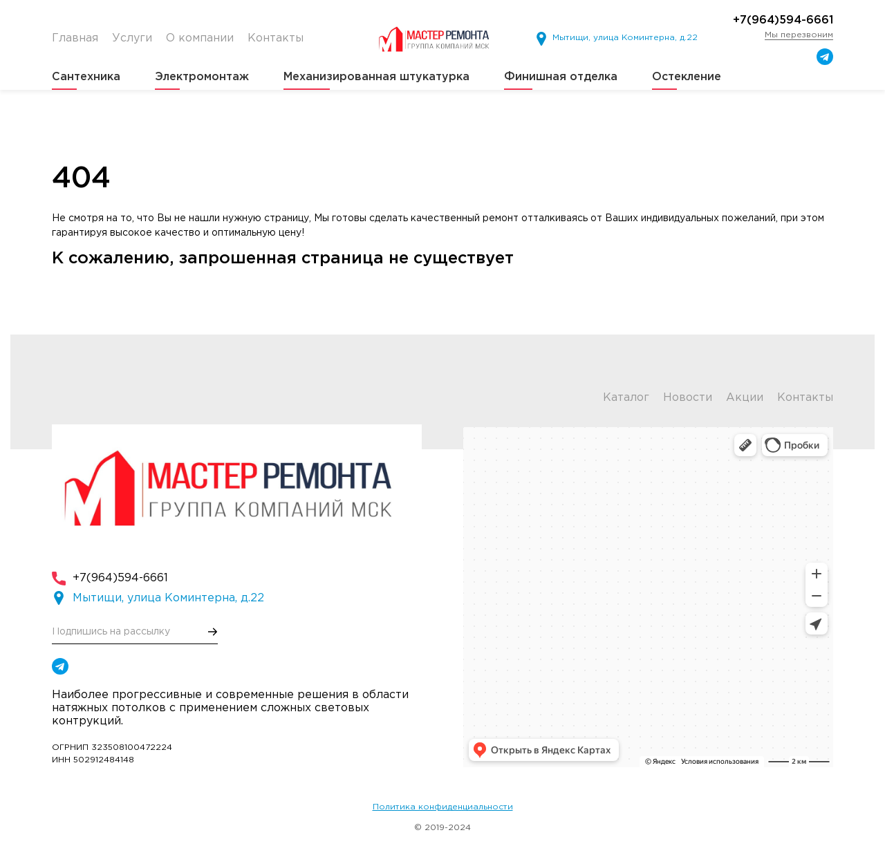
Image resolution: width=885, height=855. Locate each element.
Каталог (626, 398)
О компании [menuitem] (200, 38)
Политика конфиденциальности (443, 807)
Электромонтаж (202, 77)
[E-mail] (135, 632)
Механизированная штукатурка (376, 77)
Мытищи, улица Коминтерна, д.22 (625, 37)
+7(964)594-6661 (783, 20)
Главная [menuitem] (75, 38)
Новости (687, 398)
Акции (744, 398)
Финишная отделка (560, 77)
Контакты (805, 398)
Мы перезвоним (799, 35)
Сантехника (86, 77)
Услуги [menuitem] (132, 38)
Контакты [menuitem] (276, 38)
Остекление (686, 77)
